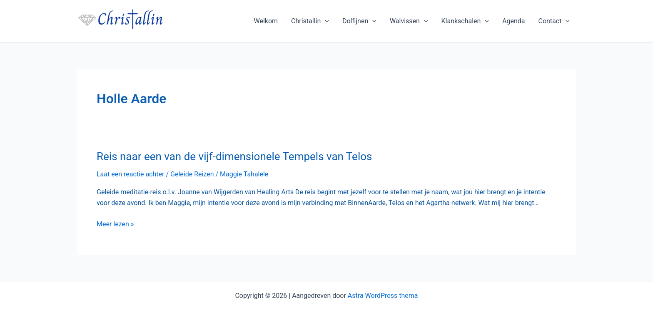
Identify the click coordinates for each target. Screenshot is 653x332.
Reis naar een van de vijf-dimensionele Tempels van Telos (234, 156)
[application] (325, 21)
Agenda (513, 21)
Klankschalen (465, 21)
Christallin (310, 21)
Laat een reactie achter (130, 174)
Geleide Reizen (192, 174)
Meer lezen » (115, 224)
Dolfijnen (359, 21)
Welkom (266, 21)
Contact (554, 21)
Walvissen (409, 21)
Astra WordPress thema (383, 296)
